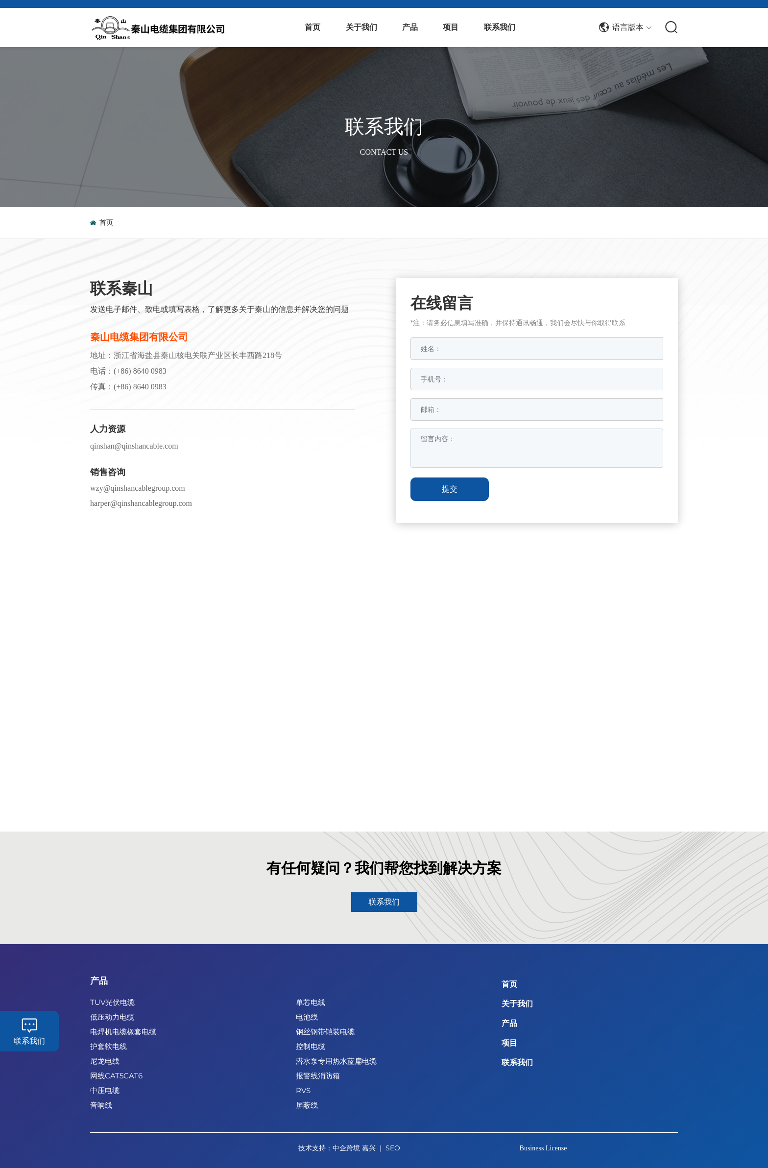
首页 (509, 984)
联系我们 (384, 126)
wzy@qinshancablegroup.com (137, 488)
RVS (303, 1090)
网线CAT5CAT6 (116, 1075)
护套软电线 (108, 1046)
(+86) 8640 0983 (140, 371)
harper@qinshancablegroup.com (141, 503)
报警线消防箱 (318, 1075)
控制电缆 (310, 1046)
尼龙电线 (105, 1061)
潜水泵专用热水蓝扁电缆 (336, 1061)
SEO (392, 1148)
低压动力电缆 (112, 1017)
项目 (509, 1043)
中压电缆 (105, 1090)
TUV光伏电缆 (112, 1002)
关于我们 (517, 1003)
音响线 (101, 1105)
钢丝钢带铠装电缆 (325, 1031)
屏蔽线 (307, 1105)
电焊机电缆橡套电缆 (123, 1031)
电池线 (307, 1017)
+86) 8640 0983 (141, 386)
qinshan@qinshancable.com (134, 446)
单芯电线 (310, 1002)
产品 (99, 981)
